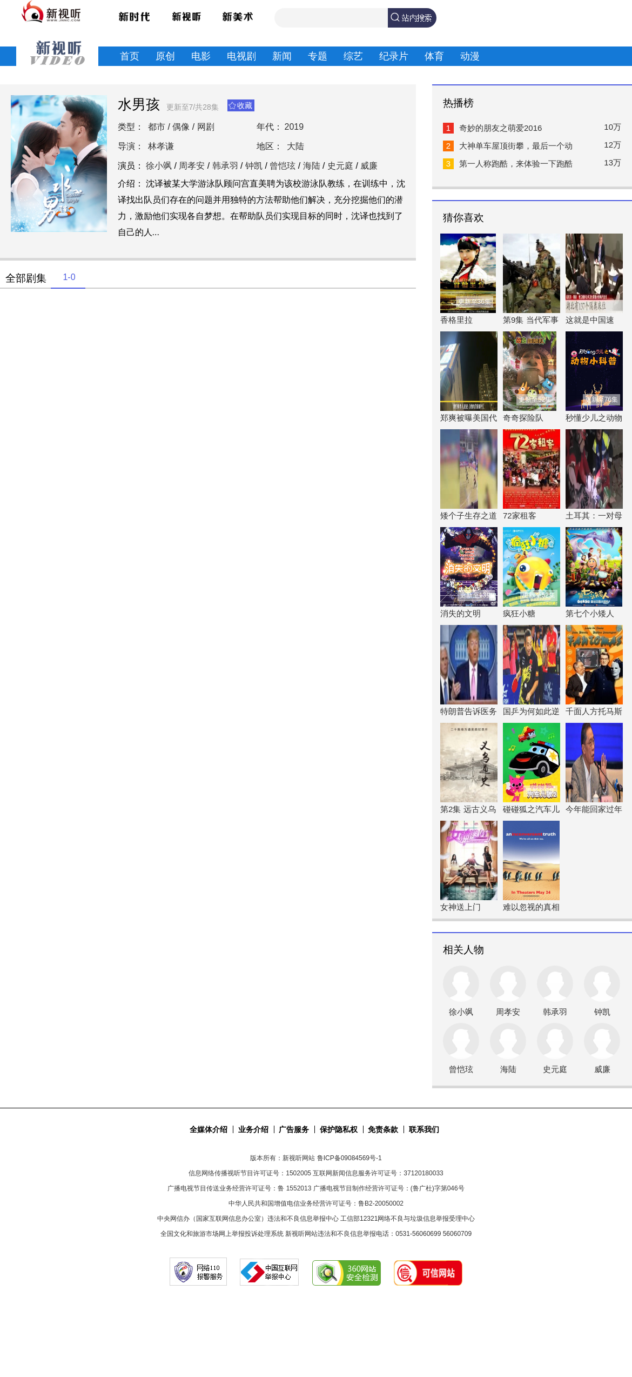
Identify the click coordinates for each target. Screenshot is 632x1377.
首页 (129, 56)
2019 (294, 126)
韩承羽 (225, 165)
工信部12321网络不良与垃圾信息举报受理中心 (407, 1218)
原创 (165, 56)
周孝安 (192, 165)
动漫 (470, 56)
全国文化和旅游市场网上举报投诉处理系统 (222, 1234)
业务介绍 (253, 1129)
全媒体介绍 (208, 1129)
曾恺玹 (282, 165)
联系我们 (424, 1129)
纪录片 (393, 56)
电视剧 (241, 56)
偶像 (181, 126)
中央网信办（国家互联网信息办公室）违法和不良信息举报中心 (248, 1218)
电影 (201, 56)
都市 (156, 126)
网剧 (205, 126)
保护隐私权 (339, 1129)
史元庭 (340, 165)
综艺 (353, 56)
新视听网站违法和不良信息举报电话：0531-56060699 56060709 (378, 1234)
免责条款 (383, 1129)
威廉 (369, 165)
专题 (317, 56)
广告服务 (294, 1129)
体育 (434, 56)
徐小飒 (159, 165)
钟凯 (254, 165)
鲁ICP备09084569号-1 (349, 1158)
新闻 (282, 56)
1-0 (69, 277)
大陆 (295, 146)
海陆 (311, 165)
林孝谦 (161, 146)
